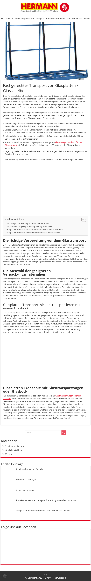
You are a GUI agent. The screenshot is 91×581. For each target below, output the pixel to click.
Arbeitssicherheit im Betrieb (29, 469)
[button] (4, 576)
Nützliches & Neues (14, 450)
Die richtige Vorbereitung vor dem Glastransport (27, 223)
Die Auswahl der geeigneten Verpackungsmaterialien (29, 226)
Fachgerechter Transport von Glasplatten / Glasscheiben (43, 510)
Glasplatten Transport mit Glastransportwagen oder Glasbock (33, 232)
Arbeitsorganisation (24, 18)
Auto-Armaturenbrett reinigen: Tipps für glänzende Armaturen (46, 500)
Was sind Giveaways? (26, 479)
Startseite (7, 18)
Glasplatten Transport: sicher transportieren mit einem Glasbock (34, 229)
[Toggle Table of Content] (82, 219)
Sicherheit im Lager (25, 490)
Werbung (9, 454)
